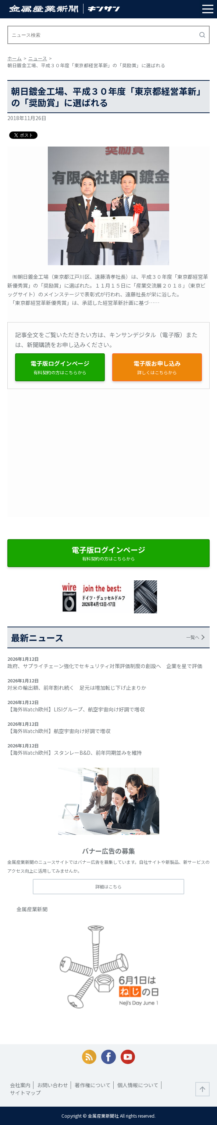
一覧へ (192, 637)
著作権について (93, 1085)
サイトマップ (25, 1092)
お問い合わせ (52, 1085)
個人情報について (138, 1085)
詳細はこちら (108, 886)
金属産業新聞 (32, 909)
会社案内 (20, 1085)
